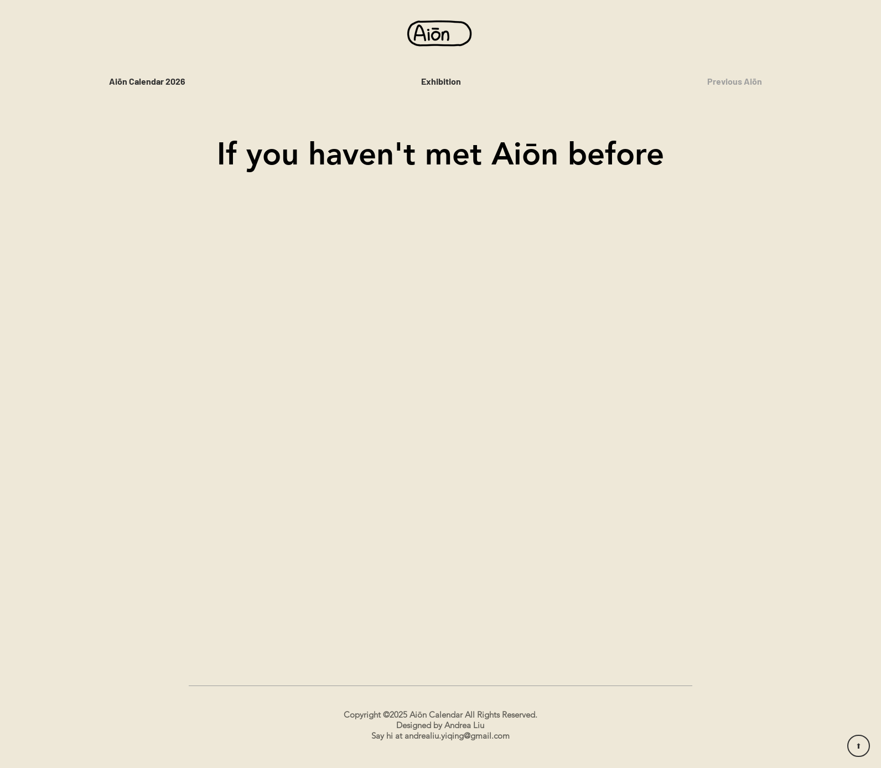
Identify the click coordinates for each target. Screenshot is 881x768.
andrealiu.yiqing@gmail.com (457, 735)
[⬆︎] (858, 746)
